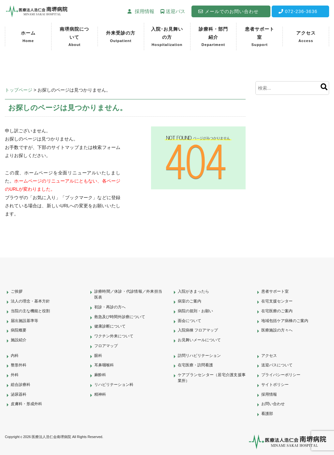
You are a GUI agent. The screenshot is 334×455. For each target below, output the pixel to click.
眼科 (98, 355)
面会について (189, 320)
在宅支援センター (277, 301)
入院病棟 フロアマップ (198, 330)
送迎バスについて (277, 365)
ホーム (28, 37)
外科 (15, 375)
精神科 (100, 394)
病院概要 (18, 330)
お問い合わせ (273, 404)
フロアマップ (106, 346)
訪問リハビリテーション (199, 355)
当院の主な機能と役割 (30, 311)
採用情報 (269, 394)
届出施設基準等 (24, 320)
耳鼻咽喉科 (104, 365)
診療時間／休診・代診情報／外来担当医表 (128, 294)
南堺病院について (74, 37)
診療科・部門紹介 (213, 37)
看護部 (267, 413)
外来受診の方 (120, 37)
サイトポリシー (275, 384)
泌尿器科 (18, 394)
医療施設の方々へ (277, 330)
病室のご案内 (189, 301)
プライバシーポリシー (280, 375)
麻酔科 (100, 375)
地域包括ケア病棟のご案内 (284, 320)
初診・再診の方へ (110, 307)
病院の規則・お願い (195, 311)
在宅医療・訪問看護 (195, 365)
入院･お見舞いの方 (167, 37)
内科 (15, 355)
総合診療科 (20, 384)
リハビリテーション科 (113, 384)
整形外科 (18, 365)
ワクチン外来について (113, 336)
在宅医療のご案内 (277, 311)
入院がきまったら (193, 291)
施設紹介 (18, 340)
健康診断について (110, 326)
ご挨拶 (17, 291)
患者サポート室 (259, 37)
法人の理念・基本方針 (30, 301)
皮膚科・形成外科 (26, 404)
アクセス (306, 37)
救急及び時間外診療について (119, 317)
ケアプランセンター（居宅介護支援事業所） (212, 378)
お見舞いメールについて (199, 340)
